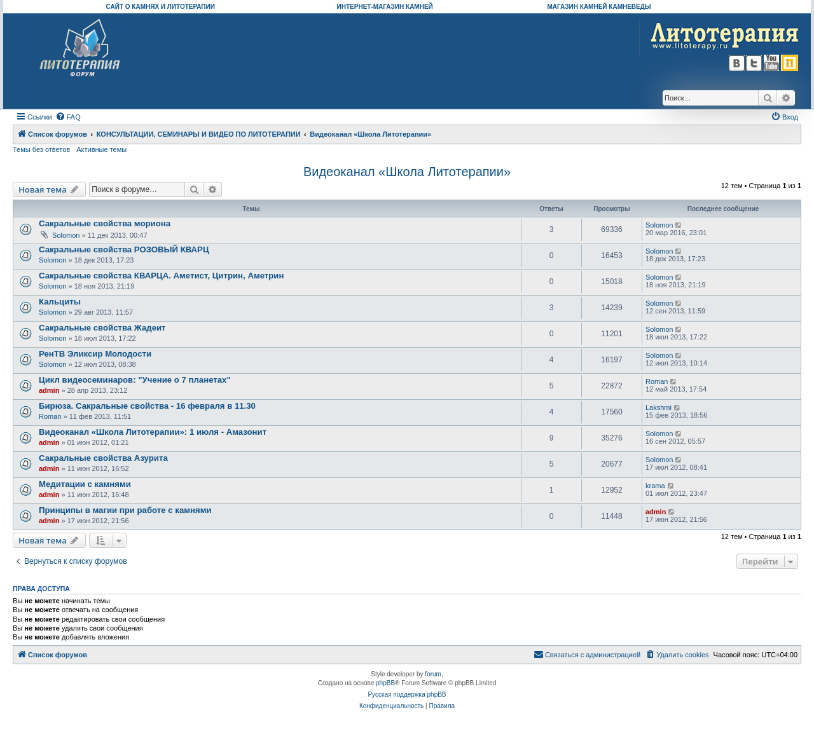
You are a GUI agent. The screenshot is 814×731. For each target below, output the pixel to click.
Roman (656, 381)
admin (49, 390)
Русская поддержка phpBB (407, 694)
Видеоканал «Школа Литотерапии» (407, 172)
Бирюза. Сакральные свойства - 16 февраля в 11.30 (147, 406)
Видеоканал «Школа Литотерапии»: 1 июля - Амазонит (152, 432)
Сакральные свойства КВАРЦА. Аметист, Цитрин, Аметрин (161, 275)
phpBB (385, 683)
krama (655, 485)
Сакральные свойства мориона (104, 223)
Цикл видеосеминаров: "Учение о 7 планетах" (135, 380)
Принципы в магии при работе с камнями (125, 510)
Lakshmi (658, 407)
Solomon (65, 235)
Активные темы (101, 149)
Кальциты (60, 301)
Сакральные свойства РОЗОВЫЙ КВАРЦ (124, 249)
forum (433, 674)
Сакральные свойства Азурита (103, 458)
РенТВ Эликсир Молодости (95, 354)
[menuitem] (68, 117)
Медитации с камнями (85, 484)
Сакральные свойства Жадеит (102, 327)
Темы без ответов (41, 149)
